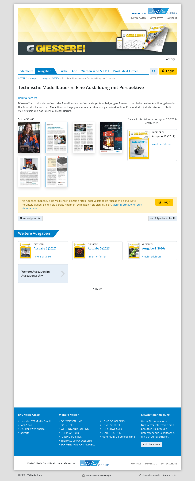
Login (168, 71)
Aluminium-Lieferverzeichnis (118, 436)
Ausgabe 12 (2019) (51, 78)
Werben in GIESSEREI (95, 71)
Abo (74, 71)
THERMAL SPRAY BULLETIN (76, 440)
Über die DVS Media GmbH (35, 421)
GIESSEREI (22, 78)
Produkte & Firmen (126, 71)
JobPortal (25, 432)
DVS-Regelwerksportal (32, 428)
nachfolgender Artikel (162, 218)
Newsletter (156, 18)
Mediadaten (138, 18)
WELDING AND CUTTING (75, 428)
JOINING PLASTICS (71, 436)
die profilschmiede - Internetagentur (159, 475)
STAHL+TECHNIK (111, 432)
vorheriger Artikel (30, 218)
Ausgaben (44, 71)
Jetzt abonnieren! (151, 444)
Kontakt (172, 18)
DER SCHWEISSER (112, 428)
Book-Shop (26, 425)
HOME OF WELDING (113, 421)
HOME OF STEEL (111, 425)
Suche (64, 71)
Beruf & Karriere (27, 97)
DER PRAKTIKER (70, 432)
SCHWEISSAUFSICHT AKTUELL (78, 444)
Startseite (26, 71)
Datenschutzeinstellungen (98, 475)
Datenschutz (169, 463)
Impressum (151, 463)
